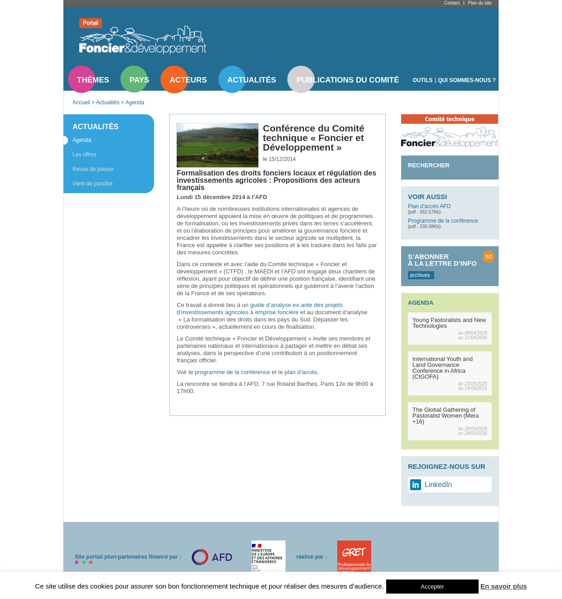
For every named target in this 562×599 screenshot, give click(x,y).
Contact (452, 2)
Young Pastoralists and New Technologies (449, 323)
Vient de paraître (93, 183)
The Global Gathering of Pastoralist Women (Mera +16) (445, 415)
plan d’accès (301, 372)
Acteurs (188, 80)
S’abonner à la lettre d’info (442, 260)
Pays (139, 80)
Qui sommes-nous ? (467, 80)
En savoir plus (503, 586)
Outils (423, 80)
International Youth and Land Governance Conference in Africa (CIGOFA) (442, 368)
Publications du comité (347, 80)
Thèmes (93, 80)
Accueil (81, 102)
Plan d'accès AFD (429, 206)
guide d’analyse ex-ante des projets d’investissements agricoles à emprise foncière (260, 309)
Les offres (84, 154)
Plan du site (479, 2)
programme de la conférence (232, 372)
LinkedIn (438, 484)
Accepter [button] (432, 586)
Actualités (252, 80)
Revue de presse (93, 169)
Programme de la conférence (443, 221)
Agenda (135, 102)
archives (420, 275)
